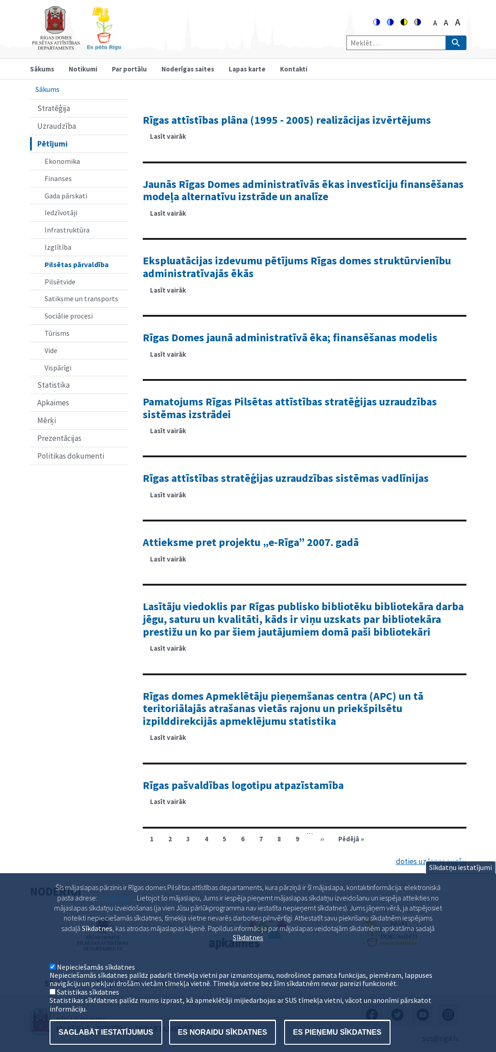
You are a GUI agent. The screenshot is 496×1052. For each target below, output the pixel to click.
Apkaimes (53, 403)
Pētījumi (52, 144)
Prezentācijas (59, 438)
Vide (51, 350)
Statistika (53, 385)
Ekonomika (62, 161)
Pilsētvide (60, 281)
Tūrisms (57, 333)
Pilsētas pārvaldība (77, 264)
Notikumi (83, 69)
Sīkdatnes (248, 954)
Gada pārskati (66, 195)
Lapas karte (247, 69)
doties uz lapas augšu (431, 861)
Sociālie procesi (69, 315)
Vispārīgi (58, 367)
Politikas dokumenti (70, 456)
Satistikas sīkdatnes (88, 1007)
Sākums (42, 69)
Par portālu (129, 69)
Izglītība (58, 247)
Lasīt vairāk (171, 139)
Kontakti (293, 69)
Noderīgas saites (187, 69)
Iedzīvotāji (61, 212)
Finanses (58, 178)
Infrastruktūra (67, 229)
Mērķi (46, 420)
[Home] (76, 46)
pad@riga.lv (116, 913)
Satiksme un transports (81, 298)
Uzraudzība (56, 126)
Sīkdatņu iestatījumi (460, 883)
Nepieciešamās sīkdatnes (96, 982)
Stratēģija (53, 108)
